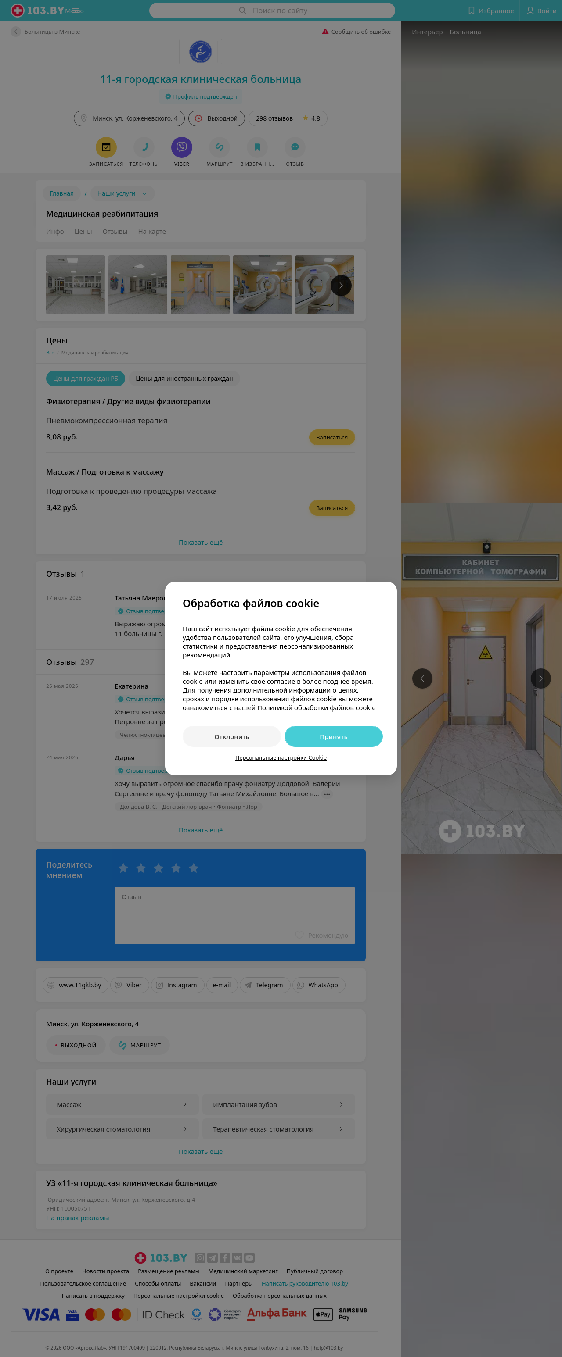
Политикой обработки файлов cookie (316, 707)
